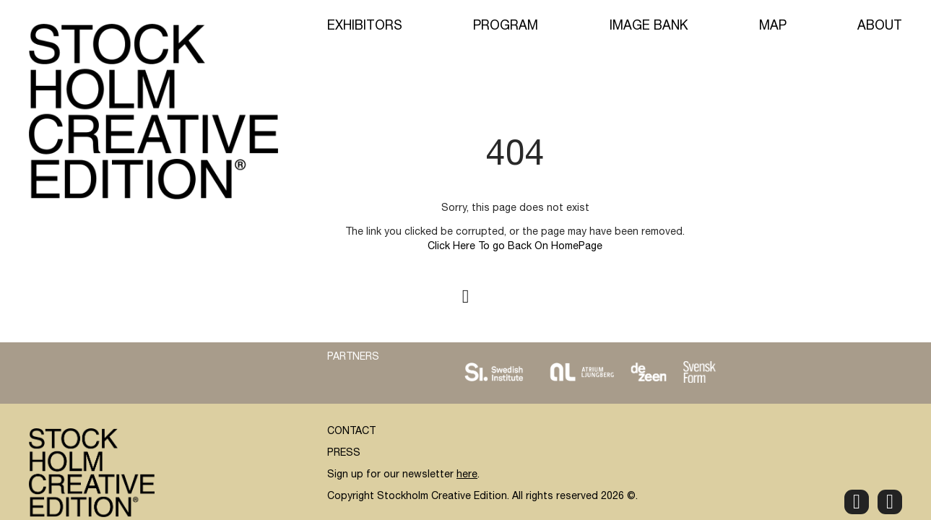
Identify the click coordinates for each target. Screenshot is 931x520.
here (466, 475)
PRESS (343, 453)
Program (505, 26)
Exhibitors (364, 26)
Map (773, 26)
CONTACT (351, 432)
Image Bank (649, 26)
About (879, 26)
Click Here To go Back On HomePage (515, 247)
